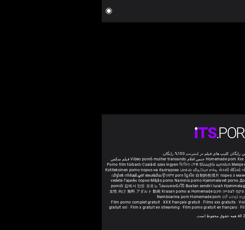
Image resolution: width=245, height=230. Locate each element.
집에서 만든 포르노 (40, 186)
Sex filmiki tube (173, 186)
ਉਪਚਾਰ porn (72, 175)
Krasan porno (73, 191)
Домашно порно (154, 180)
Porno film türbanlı (22, 164)
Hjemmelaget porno (140, 186)
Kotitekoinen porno (21, 170)
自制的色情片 (106, 175)
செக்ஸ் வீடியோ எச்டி (97, 170)
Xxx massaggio (150, 159)
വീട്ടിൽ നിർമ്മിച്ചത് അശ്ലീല (35, 175)
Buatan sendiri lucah (103, 186)
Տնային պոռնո (114, 164)
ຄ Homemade (98, 191)
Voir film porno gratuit (157, 202)
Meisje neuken (142, 164)
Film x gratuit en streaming (53, 207)
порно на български (58, 170)
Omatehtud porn (195, 191)
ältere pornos (224, 159)
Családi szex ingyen (59, 164)
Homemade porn (120, 159)
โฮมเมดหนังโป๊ (70, 186)
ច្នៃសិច (88, 175)
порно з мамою (133, 175)
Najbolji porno (201, 186)
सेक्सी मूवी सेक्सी (220, 170)
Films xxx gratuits (117, 202)
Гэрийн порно (35, 180)
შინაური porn (169, 164)
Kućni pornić (182, 180)
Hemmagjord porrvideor (204, 164)
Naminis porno (87, 180)
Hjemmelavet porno (119, 180)
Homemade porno (173, 197)
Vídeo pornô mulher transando (56, 159)
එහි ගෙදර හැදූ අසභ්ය (138, 197)
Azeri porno (225, 186)
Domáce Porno (208, 180)
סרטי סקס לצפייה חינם (132, 191)
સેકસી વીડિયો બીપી (132, 170)
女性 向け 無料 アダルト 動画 (33, 191)
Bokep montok (166, 191)
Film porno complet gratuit (33, 202)
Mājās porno (61, 180)
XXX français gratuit (79, 202)
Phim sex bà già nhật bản (188, 159)
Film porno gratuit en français (108, 207)
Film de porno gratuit (157, 207)
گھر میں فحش (189, 175)
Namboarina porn (72, 197)
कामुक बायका (219, 175)
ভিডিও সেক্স (87, 164)
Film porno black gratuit (202, 202)
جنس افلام (94, 159)
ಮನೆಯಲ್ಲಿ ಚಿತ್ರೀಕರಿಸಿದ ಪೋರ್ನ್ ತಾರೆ (178, 170)
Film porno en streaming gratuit (209, 207)
